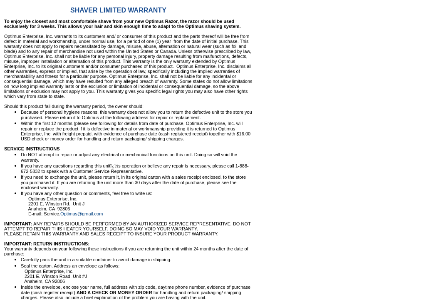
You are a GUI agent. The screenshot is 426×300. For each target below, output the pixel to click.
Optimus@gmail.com (81, 213)
